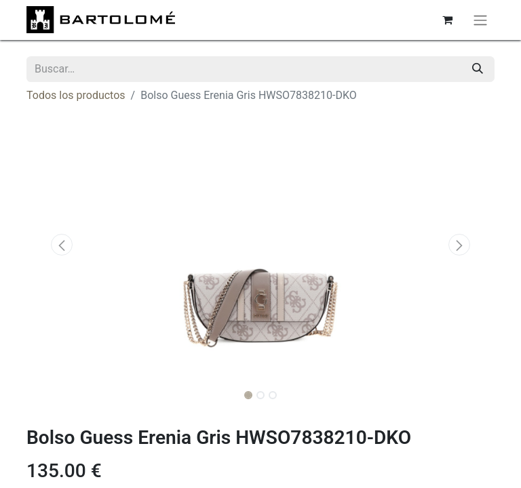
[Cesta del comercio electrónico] (447, 19)
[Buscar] (478, 69)
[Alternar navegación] (480, 20)
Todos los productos (76, 95)
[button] (61, 245)
